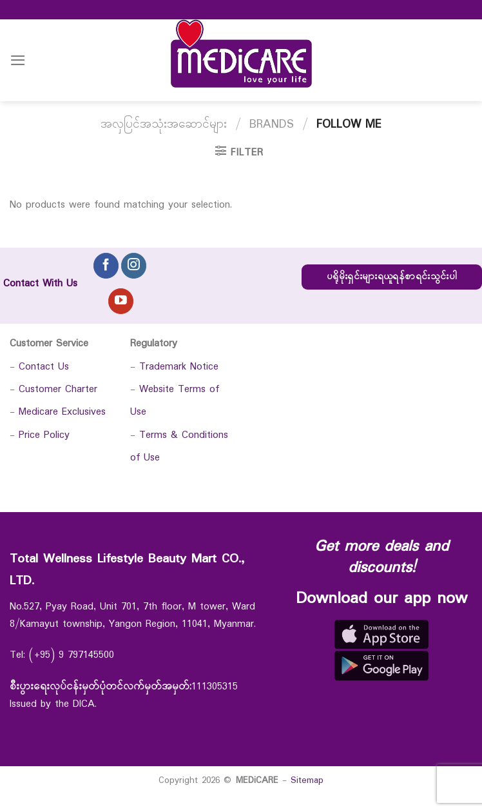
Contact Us (44, 367)
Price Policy (44, 435)
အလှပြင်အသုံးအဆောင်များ (164, 124)
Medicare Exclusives (62, 412)
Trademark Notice (178, 367)
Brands (271, 124)
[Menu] (18, 60)
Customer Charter (58, 389)
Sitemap (307, 780)
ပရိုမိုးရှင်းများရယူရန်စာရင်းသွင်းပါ (392, 277)
